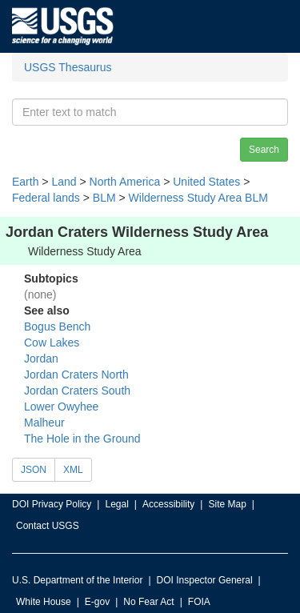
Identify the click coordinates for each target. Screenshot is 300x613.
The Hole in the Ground (82, 438)
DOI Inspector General (205, 580)
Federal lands (46, 197)
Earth (25, 181)
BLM (104, 197)
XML (73, 469)
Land (63, 181)
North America (125, 181)
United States (206, 181)
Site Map (227, 504)
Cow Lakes (51, 342)
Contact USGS (47, 525)
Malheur (44, 422)
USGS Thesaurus (67, 67)
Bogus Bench (57, 326)
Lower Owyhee (61, 406)
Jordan (41, 358)
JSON (33, 469)
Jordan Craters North (76, 374)
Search (264, 149)
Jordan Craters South (77, 390)
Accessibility (168, 504)
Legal (116, 504)
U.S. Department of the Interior (77, 580)
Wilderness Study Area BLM (198, 197)
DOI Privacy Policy (51, 504)
